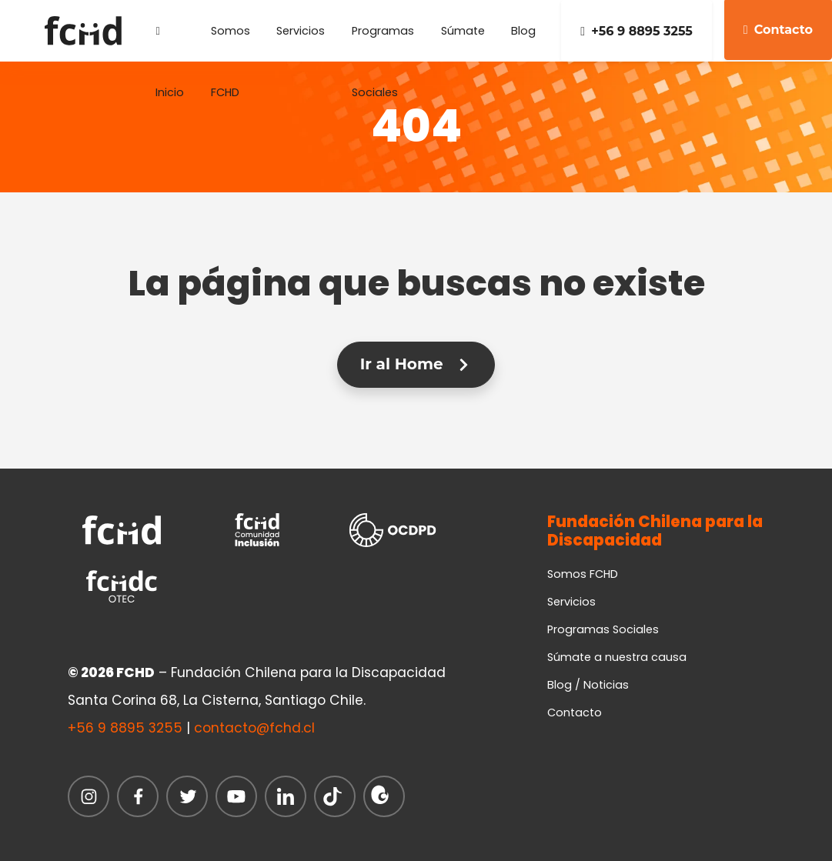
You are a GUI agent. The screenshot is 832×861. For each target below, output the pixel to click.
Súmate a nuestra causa (617, 657)
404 (416, 126)
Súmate (463, 30)
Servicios (300, 30)
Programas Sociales (383, 42)
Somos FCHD (230, 42)
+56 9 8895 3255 (636, 31)
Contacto (574, 712)
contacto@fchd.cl (254, 728)
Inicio (169, 43)
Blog (523, 30)
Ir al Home (416, 364)
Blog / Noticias (588, 684)
